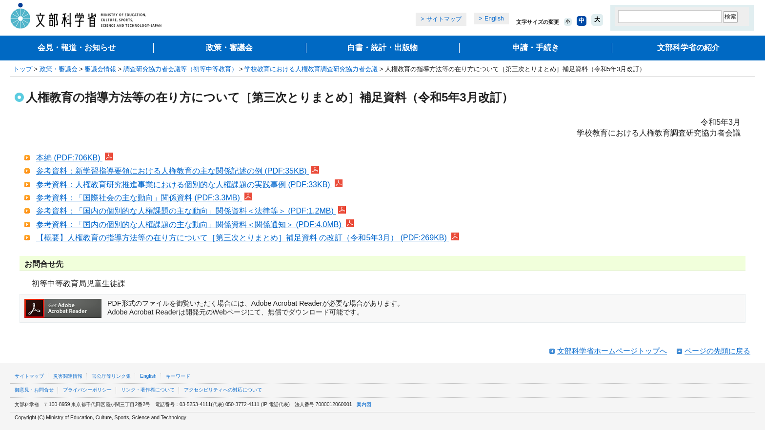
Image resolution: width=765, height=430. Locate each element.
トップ (22, 69)
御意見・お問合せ (34, 389)
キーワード (178, 376)
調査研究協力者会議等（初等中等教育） (180, 69)
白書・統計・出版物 (382, 47)
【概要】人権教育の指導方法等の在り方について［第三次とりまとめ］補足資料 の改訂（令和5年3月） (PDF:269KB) (247, 238)
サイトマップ (444, 19)
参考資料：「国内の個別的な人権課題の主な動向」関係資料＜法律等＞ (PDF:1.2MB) (191, 211)
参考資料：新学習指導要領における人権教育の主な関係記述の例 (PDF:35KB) (177, 171)
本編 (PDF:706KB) (74, 158)
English (493, 18)
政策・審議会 (229, 47)
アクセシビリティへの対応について (223, 389)
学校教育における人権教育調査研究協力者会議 (311, 69)
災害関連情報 (67, 376)
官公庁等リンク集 (111, 376)
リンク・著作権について (148, 389)
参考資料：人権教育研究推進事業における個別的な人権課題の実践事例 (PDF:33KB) (189, 184)
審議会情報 (100, 69)
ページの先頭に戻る (717, 351)
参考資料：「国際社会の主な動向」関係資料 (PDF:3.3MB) (144, 198)
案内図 (364, 404)
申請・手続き (535, 47)
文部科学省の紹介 (688, 47)
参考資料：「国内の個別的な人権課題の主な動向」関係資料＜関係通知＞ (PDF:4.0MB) (195, 224)
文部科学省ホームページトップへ (612, 351)
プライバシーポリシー (87, 389)
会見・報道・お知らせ (77, 47)
